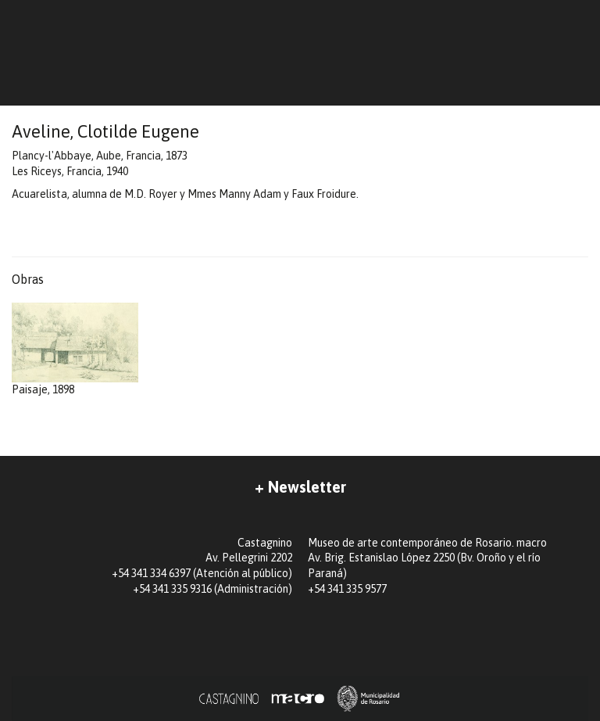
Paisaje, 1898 (75, 349)
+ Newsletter (300, 487)
